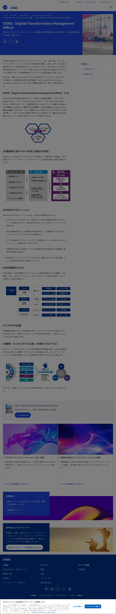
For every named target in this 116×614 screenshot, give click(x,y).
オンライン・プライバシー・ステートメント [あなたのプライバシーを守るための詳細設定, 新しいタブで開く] (43, 612)
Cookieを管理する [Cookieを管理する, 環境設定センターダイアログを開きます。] (77, 606)
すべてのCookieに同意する (93, 606)
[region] (58, 606)
